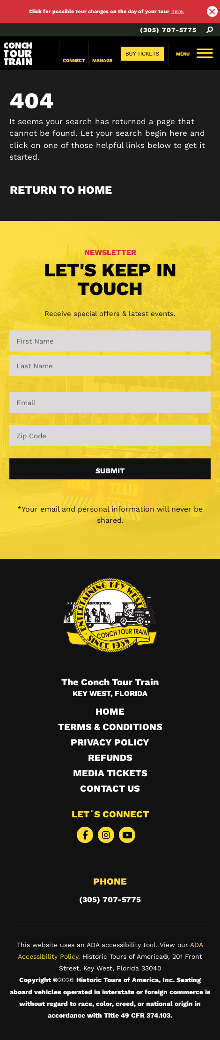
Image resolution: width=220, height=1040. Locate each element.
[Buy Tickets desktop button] (142, 54)
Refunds (110, 757)
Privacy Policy (110, 742)
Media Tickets (110, 773)
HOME (110, 711)
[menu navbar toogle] (194, 54)
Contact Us (110, 788)
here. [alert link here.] (177, 11)
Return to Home (61, 190)
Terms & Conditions (110, 726)
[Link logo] (18, 53)
